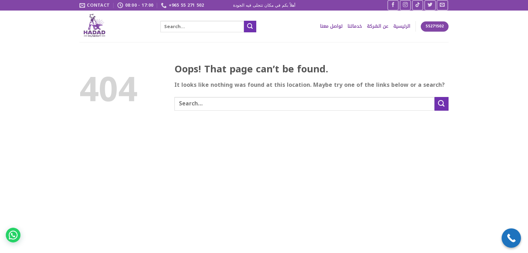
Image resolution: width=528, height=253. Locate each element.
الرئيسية (402, 26)
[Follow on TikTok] (417, 5)
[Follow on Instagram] (405, 5)
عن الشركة (377, 26)
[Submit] (250, 27)
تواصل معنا (331, 26)
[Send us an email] (442, 5)
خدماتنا (355, 26)
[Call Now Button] (511, 238)
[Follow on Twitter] (430, 5)
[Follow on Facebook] (393, 5)
